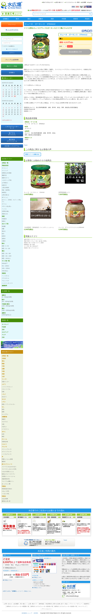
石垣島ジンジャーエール (8, 476)
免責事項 (86, 604)
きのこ (4, 431)
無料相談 (41, 604)
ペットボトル (5, 275)
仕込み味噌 (5, 498)
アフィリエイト (46, 609)
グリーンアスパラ (6, 449)
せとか (4, 399)
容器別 (4, 273)
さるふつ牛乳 (5, 491)
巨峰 (3, 391)
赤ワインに (5, 197)
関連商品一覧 (27, 244)
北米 (3, 329)
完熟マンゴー (5, 381)
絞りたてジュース (7, 464)
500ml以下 (35, 246)
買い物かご (23, 604)
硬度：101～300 (6, 253)
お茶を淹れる (5, 195)
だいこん (4, 439)
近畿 (3, 368)
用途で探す (27, 241)
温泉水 (3, 238)
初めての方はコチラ (48, 2)
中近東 (4, 327)
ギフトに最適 (39, 242)
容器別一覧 (27, 248)
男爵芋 (3, 419)
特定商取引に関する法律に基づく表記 (57, 604)
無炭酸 (3, 226)
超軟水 (7, 296)
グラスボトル (34, 248)
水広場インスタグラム (12, 146)
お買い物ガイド (59, 2)
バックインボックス (7, 283)
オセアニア (5, 332)
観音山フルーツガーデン (8, 474)
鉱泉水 (3, 236)
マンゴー (4, 379)
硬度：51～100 (6, 248)
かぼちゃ (4, 426)
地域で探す (27, 239)
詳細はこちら (7, 580)
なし (3, 407)
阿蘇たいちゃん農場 (7, 459)
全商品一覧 (5, 163)
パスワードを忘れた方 (12, 49)
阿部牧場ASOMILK (7, 488)
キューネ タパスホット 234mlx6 (34, 192)
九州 (3, 376)
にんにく (4, 444)
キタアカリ (5, 421)
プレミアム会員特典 (12, 59)
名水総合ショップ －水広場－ (31, 613)
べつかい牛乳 (5, 493)
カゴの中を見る (12, 30)
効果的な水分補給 (6, 173)
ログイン (12, 52)
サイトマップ (82, 606)
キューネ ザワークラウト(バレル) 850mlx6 (71, 227)
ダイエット (5, 168)
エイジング (5, 170)
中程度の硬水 (8, 305)
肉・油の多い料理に (41, 241)
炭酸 (3, 228)
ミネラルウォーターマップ (12, 127)
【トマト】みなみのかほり (9, 466)
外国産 (64, 19)
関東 (3, 363)
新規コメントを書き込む (32, 154)
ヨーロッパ (34, 239)
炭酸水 (40, 19)
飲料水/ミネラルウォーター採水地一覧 (42, 606)
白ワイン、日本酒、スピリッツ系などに (11, 200)
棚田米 (3, 461)
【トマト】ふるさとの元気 (9, 469)
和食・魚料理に (6, 190)
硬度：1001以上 (6, 258)
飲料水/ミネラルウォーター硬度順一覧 (18, 606)
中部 (3, 366)
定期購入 (6, 19)
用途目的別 (5, 165)
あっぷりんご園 (6, 483)
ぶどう (4, 384)
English (90, 2)
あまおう (4, 396)
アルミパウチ (5, 280)
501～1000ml (5, 266)
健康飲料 (4, 285)
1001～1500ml (6, 268)
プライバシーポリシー (75, 604)
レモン (4, 401)
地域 (3, 216)
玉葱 (3, 424)
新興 (3, 411)
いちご (4, 394)
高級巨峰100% (6, 479)
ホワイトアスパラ (6, 451)
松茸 (3, 434)
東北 (3, 361)
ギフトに (4, 204)
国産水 (3, 221)
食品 (33, 244)
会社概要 (83, 2)
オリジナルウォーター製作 (72, 2)
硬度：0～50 (5, 246)
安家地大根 (5, 441)
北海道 (4, 358)
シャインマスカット (7, 386)
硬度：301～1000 (6, 256)
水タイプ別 (5, 223)
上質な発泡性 (5, 187)
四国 (3, 374)
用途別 (87, 19)
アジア (4, 334)
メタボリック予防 (6, 180)
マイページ (12, 24)
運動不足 (4, 175)
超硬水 (6, 314)
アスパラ (4, 446)
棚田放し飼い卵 (6, 501)
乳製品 (4, 486)
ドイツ (40, 239)
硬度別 (75, 19)
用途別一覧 (27, 242)
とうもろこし (5, 429)
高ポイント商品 (12, 66)
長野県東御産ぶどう (64, 192)
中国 (3, 371)
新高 (3, 409)
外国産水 (4, 218)
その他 (33, 242)
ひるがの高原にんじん (8, 471)
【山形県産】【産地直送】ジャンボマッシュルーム (39, 227)
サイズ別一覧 (27, 246)
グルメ (33, 241)
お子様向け (5, 182)
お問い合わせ (8, 604)
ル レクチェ (5, 414)
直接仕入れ (5, 213)
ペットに (4, 209)
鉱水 (3, 233)
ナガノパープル (6, 389)
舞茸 (3, 436)
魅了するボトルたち (12, 133)
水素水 (3, 241)
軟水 (17, 19)
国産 (52, 19)
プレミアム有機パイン (8, 481)
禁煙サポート (5, 178)
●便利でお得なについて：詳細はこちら (17, 591)
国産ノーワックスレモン (8, 404)
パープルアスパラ (6, 454)
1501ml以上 (5, 270)
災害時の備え (5, 211)
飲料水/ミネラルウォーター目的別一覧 (66, 606)
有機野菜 (4, 416)
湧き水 (3, 231)
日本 (3, 337)
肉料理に (4, 192)
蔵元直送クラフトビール (12, 140)
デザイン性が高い (6, 206)
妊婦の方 (4, 185)
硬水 (29, 19)
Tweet (25, 145)
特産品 (4, 496)
